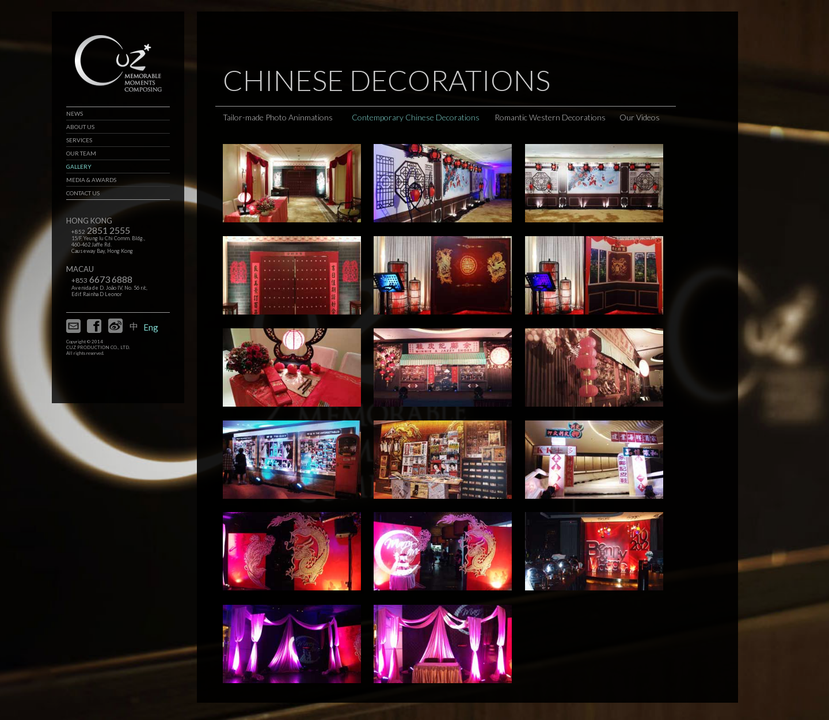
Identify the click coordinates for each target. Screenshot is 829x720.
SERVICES (79, 140)
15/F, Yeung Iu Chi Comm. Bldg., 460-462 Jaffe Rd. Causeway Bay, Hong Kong (108, 244)
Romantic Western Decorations (550, 117)
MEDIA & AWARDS (91, 179)
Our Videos (639, 117)
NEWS (74, 113)
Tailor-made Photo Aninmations (278, 117)
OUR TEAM (81, 153)
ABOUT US (80, 126)
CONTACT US (83, 193)
